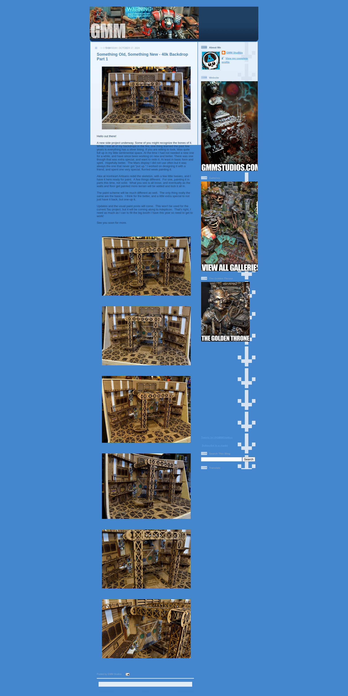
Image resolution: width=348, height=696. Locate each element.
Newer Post (106, 691)
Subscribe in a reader (215, 445)
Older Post (185, 691)
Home (146, 691)
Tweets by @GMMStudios (217, 437)
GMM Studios (234, 52)
